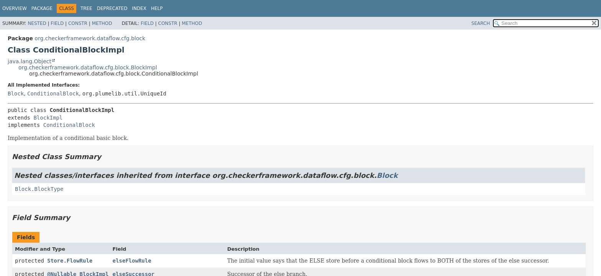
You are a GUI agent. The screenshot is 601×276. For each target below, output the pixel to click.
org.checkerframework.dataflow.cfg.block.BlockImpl (87, 67)
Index (139, 8)
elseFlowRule (131, 261)
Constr (77, 23)
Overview (14, 8)
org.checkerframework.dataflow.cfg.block (89, 38)
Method (102, 23)
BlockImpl (47, 118)
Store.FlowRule (69, 261)
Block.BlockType (39, 189)
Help (157, 8)
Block (16, 93)
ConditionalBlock (53, 93)
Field (57, 23)
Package (42, 8)
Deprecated (112, 8)
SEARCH (480, 23)
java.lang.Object (29, 61)
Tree (86, 8)
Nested (37, 23)
